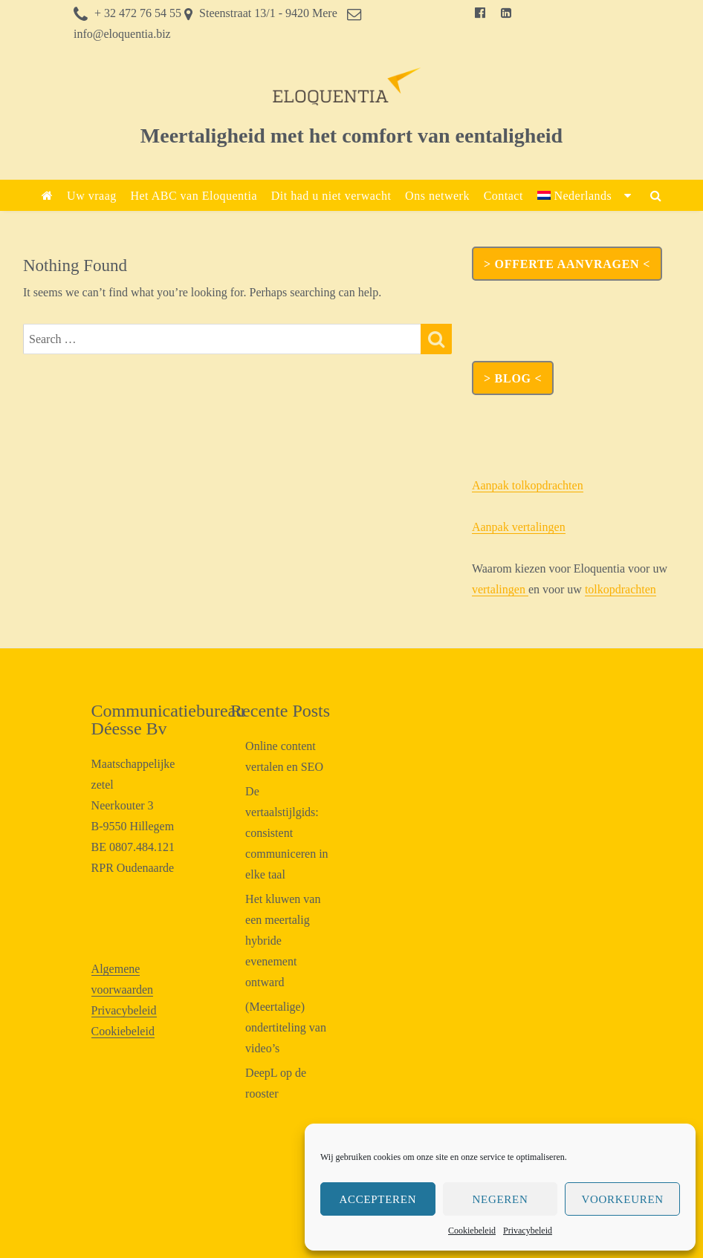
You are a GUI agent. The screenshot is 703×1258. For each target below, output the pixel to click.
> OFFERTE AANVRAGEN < (567, 264)
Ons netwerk (437, 195)
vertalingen (500, 589)
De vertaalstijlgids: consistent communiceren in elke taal (286, 833)
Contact (503, 195)
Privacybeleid (527, 1230)
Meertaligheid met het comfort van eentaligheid (351, 135)
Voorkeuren (622, 1199)
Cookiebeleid (472, 1230)
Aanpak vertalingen (519, 527)
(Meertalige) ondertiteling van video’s (285, 1027)
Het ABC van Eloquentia (193, 195)
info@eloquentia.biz (122, 33)
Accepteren (377, 1199)
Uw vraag (92, 195)
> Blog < (513, 378)
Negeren (500, 1199)
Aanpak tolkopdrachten (527, 485)
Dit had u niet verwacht (331, 195)
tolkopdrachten (620, 589)
